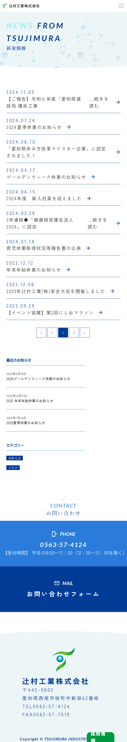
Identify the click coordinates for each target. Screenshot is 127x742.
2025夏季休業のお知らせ (25, 422)
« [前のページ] (41, 332)
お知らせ (14, 458)
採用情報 (98, 737)
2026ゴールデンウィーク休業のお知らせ (38, 378)
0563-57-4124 (63, 544)
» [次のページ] (85, 332)
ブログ (13, 467)
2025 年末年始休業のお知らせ (29, 400)
